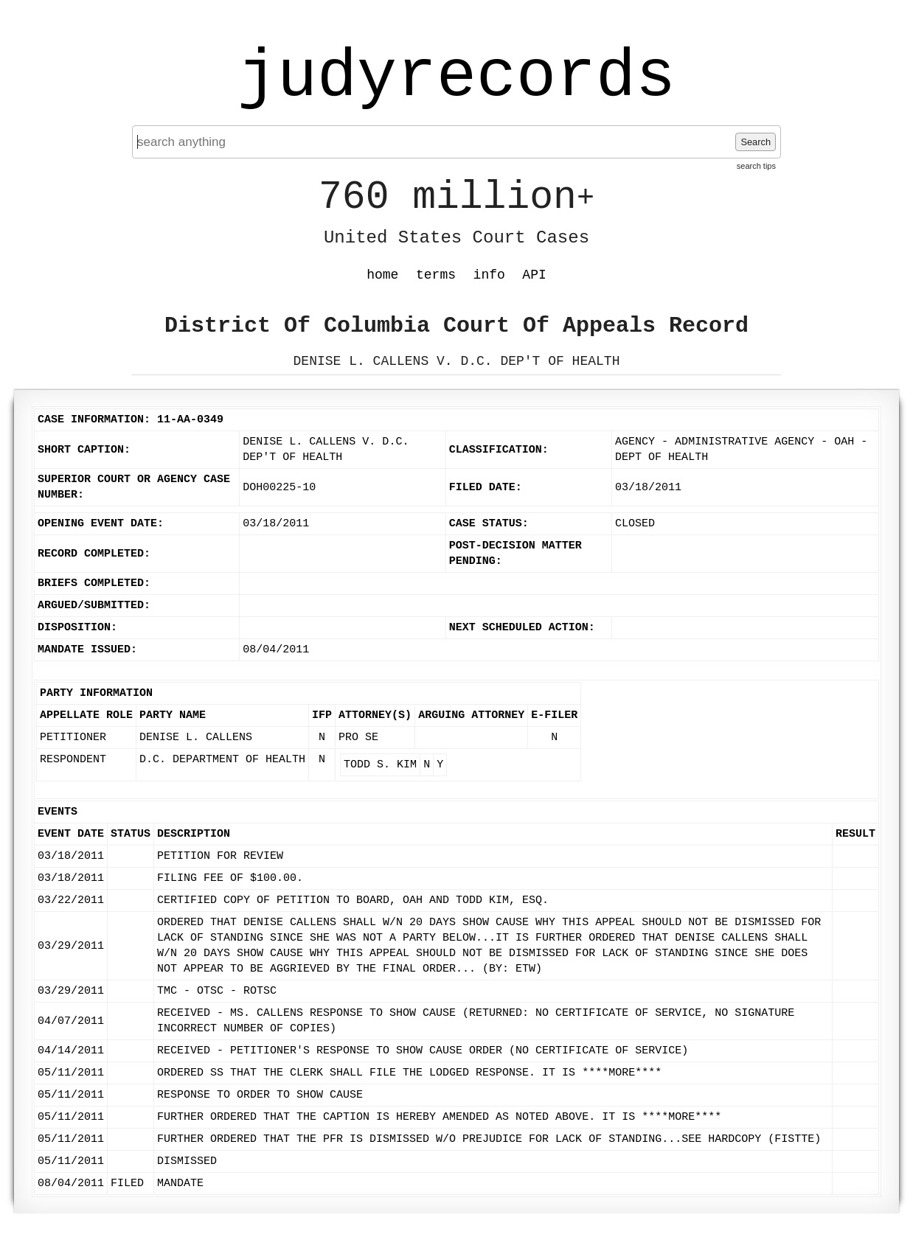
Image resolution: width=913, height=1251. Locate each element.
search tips (756, 165)
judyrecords (456, 77)
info (489, 275)
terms (436, 275)
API (534, 275)
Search (755, 141)
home (382, 275)
